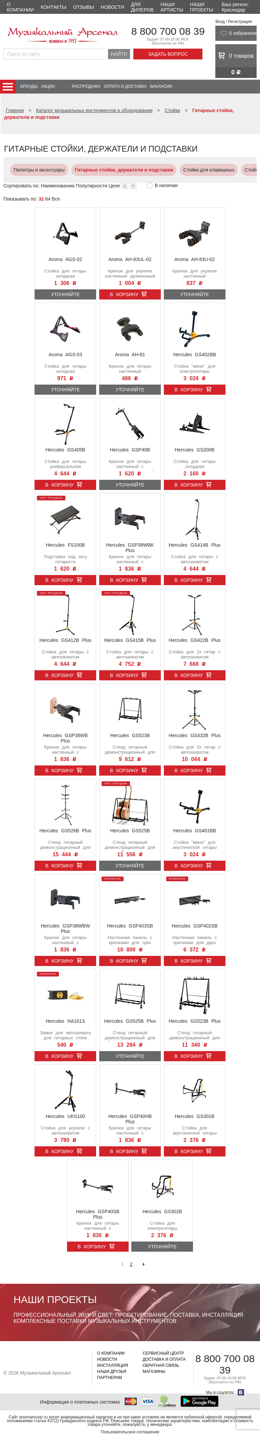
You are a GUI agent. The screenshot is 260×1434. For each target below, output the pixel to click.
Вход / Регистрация (233, 21)
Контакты (53, 7)
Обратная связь (161, 1365)
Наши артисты (171, 7)
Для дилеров (142, 7)
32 (41, 199)
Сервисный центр (163, 1353)
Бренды (29, 86)
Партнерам (109, 1377)
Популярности (91, 185)
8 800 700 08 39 (168, 31)
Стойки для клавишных (205, 170)
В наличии (166, 185)
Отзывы (83, 7)
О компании (20, 7)
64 (47, 199)
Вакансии (161, 86)
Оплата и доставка (125, 86)
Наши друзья (111, 1371)
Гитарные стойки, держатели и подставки (120, 170)
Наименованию (58, 185)
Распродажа (86, 86)
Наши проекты (201, 7)
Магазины (154, 1371)
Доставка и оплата (164, 1359)
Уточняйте (65, 294)
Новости (112, 7)
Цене (114, 185)
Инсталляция (112, 1365)
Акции (48, 86)
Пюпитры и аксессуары (35, 170)
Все (56, 199)
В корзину (124, 294)
